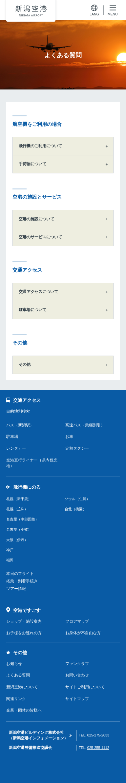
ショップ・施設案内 (24, 621)
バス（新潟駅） (20, 425)
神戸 (9, 550)
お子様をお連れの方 (24, 633)
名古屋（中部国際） (22, 519)
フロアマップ (77, 621)
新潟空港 (31, 10)
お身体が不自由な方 (83, 633)
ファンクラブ (77, 663)
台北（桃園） (75, 509)
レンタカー (16, 448)
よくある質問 (18, 675)
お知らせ (14, 663)
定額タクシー (77, 448)
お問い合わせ (77, 675)
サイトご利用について (85, 687)
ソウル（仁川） (77, 499)
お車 (69, 436)
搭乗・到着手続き (22, 581)
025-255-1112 (98, 748)
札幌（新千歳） (19, 499)
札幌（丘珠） (17, 509)
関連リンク (16, 698)
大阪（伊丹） (17, 540)
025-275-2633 (98, 735)
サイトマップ (77, 698)
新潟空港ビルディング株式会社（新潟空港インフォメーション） (38, 735)
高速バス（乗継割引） (85, 425)
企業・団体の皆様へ (24, 710)
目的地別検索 (18, 411)
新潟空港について (22, 687)
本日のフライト (20, 573)
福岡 (9, 560)
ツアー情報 (16, 588)
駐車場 (12, 436)
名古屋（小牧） (19, 529)
